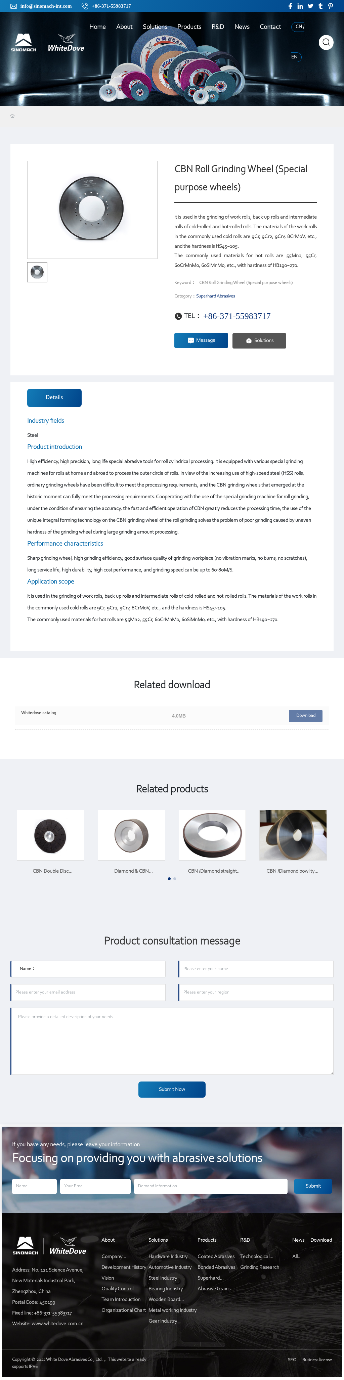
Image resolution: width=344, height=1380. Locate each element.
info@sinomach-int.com (46, 6)
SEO (293, 1360)
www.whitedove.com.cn (57, 1324)
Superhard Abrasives (215, 296)
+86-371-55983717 (111, 6)
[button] (169, 878)
